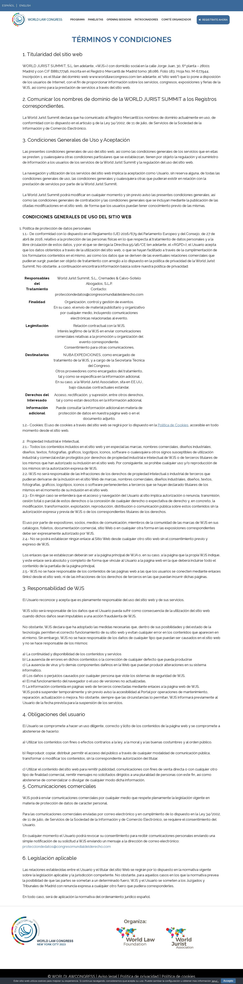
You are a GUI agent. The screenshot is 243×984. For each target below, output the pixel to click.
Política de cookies (178, 976)
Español (8, 5)
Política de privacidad (139, 976)
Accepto (228, 980)
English (25, 5)
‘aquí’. (215, 980)
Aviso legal (107, 976)
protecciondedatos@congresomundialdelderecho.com (67, 846)
